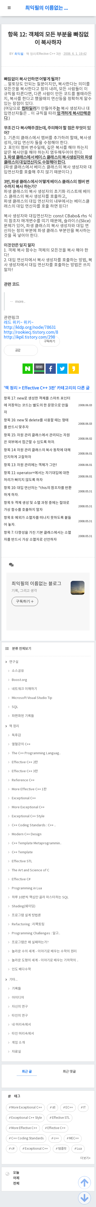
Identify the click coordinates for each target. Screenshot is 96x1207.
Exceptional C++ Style (28, 816)
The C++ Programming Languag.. (36, 753)
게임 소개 (18, 1043)
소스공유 (18, 671)
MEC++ (74, 1138)
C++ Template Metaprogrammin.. (36, 843)
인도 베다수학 (21, 969)
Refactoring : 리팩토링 (28, 924)
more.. (20, 301)
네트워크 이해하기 (24, 689)
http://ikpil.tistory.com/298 (29, 337)
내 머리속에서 (21, 1025)
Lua (79, 1148)
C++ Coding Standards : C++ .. (34, 825)
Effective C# (21, 879)
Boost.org (19, 680)
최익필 (19, 54)
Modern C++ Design (26, 834)
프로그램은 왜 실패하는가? (30, 942)
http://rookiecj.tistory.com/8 (31, 332)
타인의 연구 (20, 1016)
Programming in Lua (27, 888)
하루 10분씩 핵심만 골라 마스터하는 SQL (40, 897)
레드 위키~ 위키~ (19, 322)
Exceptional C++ (24, 798)
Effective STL (22, 861)
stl (53, 1107)
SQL (15, 707)
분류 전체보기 (21, 649)
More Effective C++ (24, 1128)
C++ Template (22, 852)
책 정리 (11, 388)
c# (13, 1148)
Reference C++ (23, 780)
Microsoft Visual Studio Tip (32, 698)
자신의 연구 (20, 1007)
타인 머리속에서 (23, 1034)
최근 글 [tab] (27, 1072)
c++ (56, 1138)
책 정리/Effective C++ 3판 (43, 54)
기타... (13, 980)
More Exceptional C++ (28, 807)
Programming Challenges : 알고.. (36, 933)
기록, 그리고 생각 (24, 591)
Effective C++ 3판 (38, 388)
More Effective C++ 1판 (29, 789)
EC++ (69, 1107)
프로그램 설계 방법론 (26, 915)
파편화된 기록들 (23, 716)
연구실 (13, 662)
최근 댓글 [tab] (69, 1072)
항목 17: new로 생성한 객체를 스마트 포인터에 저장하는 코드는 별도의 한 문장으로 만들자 (37, 405)
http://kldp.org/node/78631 (30, 327)
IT (84, 1107)
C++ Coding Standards (27, 1138)
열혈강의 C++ (21, 744)
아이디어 (18, 998)
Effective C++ (56, 1128)
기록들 (16, 989)
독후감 (16, 735)
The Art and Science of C (30, 870)
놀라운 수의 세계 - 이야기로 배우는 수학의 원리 (44, 951)
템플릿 (62, 1148)
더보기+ (85, 1158)
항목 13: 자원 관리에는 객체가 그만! (30, 465)
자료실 (16, 1052)
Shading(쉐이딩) (23, 906)
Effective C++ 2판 (25, 762)
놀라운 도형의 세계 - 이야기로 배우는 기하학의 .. (45, 960)
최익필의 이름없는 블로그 (48, 8)
